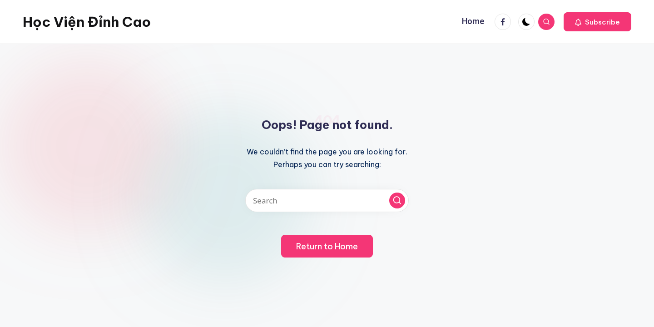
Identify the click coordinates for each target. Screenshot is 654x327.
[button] (597, 21)
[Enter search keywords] (327, 200)
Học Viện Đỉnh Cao (87, 21)
